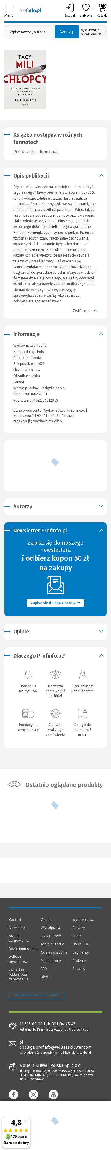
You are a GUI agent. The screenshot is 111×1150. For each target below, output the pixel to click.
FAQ (44, 969)
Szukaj (66, 32)
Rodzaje (79, 961)
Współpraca (50, 928)
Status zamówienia (19, 938)
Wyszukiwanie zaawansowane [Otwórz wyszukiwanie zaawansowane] (93, 32)
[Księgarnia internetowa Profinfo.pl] (30, 10)
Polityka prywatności (18, 959)
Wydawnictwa (83, 920)
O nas (45, 920)
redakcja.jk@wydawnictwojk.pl (38, 421)
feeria (36, 358)
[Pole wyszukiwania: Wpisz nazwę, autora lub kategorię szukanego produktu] (28, 32)
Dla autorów (51, 936)
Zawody (79, 969)
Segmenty (81, 952)
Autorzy (79, 928)
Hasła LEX (80, 944)
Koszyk (102, 10)
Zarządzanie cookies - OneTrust (36, 995)
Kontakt (15, 920)
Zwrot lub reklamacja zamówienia (19, 974)
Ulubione (85, 10)
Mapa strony (51, 961)
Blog (44, 977)
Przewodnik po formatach (35, 151)
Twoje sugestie (52, 944)
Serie (77, 936)
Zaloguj (70, 10)
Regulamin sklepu (23, 949)
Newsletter (17, 928)
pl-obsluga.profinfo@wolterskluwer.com (55, 1045)
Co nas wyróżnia (54, 952)
